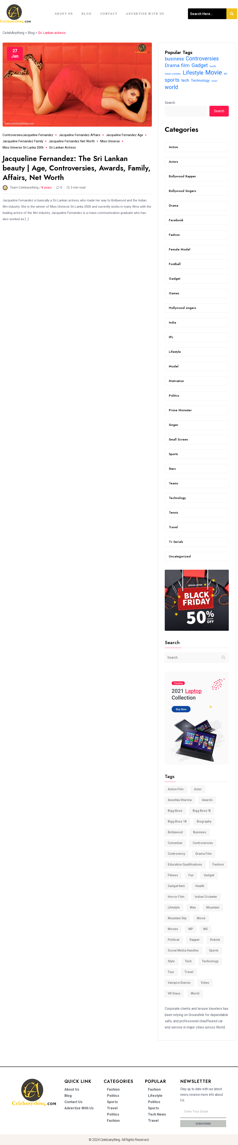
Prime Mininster (180, 410)
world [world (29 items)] (171, 87)
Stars (172, 468)
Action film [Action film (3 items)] (176, 789)
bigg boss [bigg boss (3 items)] (175, 810)
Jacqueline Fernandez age (124, 135)
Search (170, 103)
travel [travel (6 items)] (214, 81)
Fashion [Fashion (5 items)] (218, 864)
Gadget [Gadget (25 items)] (200, 65)
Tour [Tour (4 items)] (171, 972)
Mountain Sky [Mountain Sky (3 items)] (177, 918)
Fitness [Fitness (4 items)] (173, 875)
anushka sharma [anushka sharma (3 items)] (180, 800)
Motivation (176, 381)
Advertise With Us (145, 13)
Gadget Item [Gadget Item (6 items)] (176, 886)
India (172, 322)
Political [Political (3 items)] (173, 939)
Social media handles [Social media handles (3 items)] (183, 950)
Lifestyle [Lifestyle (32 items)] (193, 73)
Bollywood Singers (182, 191)
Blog (87, 13)
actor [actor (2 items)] (198, 789)
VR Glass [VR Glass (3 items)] (174, 993)
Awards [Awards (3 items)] (207, 800)
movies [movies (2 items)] (173, 929)
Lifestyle (175, 351)
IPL (171, 337)
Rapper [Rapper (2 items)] (195, 939)
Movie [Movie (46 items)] (213, 72)
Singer (173, 424)
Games (174, 293)
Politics (174, 395)
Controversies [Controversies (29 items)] (202, 58)
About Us (64, 13)
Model (173, 366)
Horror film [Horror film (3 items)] (176, 896)
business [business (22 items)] (174, 58)
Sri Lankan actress (62, 147)
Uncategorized (180, 556)
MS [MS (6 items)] (225, 73)
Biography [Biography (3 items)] (204, 821)
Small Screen (178, 439)
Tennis (173, 512)
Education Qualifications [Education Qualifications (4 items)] (185, 864)
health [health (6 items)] (213, 66)
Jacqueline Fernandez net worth (72, 141)
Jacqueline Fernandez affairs (79, 135)
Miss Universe (110, 141)
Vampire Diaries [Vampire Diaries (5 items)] (179, 982)
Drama (173, 205)
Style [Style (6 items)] (171, 961)
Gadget (174, 278)
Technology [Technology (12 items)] (200, 80)
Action (173, 147)
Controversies (13, 135)
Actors (173, 161)
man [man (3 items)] (193, 907)
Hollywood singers (182, 307)
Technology (177, 498)
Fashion (174, 234)
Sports (173, 454)
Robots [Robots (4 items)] (215, 939)
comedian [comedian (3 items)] (175, 843)
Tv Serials (176, 541)
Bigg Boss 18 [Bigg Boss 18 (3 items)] (177, 821)
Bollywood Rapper (182, 176)
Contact (109, 13)
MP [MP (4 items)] (190, 929)
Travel (173, 527)
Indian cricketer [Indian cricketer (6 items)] (173, 73)
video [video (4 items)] (205, 982)
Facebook (176, 220)
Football (175, 264)
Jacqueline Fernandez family (23, 141)
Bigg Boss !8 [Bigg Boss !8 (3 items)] (202, 810)
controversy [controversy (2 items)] (176, 853)
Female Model (179, 249)
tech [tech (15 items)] (185, 80)
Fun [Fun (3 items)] (191, 875)
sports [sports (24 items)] (172, 80)
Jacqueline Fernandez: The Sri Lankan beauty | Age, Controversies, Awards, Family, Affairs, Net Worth (77, 168)
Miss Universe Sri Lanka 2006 (23, 147)
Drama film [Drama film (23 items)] (177, 65)
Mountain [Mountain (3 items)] (212, 907)
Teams (173, 483)
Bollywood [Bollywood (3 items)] (175, 832)
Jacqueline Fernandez (38, 135)
